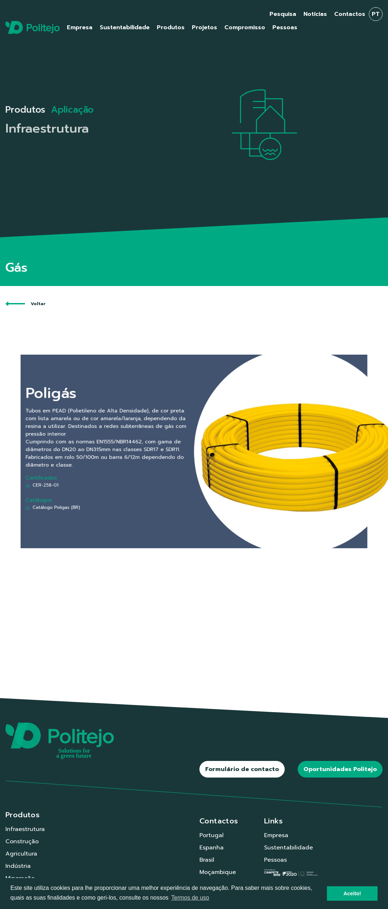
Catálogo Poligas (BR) (90, 492)
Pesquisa (283, 14)
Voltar (25, 303)
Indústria (18, 866)
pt (376, 14)
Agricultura (21, 853)
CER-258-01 (82, 476)
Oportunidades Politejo (340, 769)
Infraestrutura (25, 829)
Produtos (25, 109)
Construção (22, 841)
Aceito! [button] (352, 893)
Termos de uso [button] (190, 898)
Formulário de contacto (242, 769)
